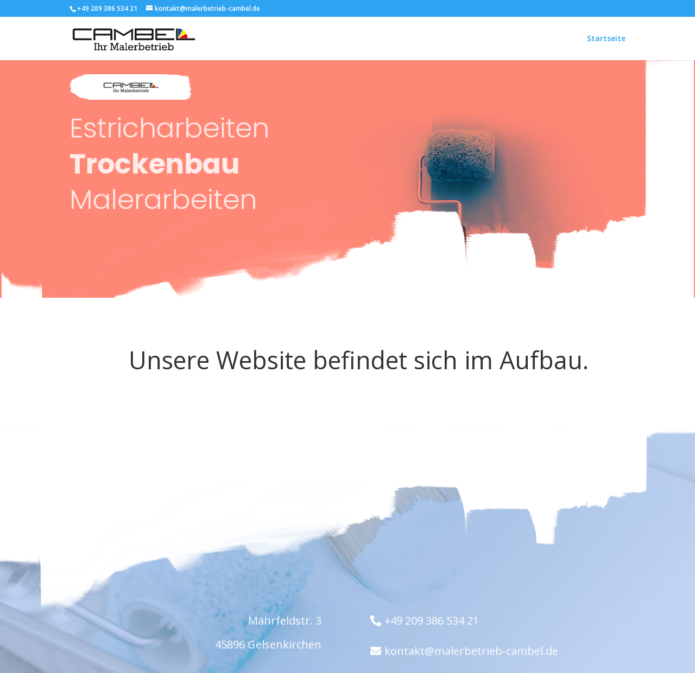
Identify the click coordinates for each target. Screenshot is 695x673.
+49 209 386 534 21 (431, 621)
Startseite (606, 38)
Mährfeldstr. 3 (284, 621)
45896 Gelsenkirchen (268, 645)
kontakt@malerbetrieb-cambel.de (471, 652)
